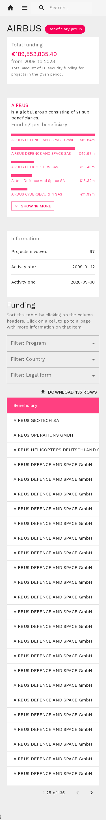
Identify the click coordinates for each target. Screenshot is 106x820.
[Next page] (92, 793)
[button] (10, 8)
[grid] (53, 599)
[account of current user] (25, 8)
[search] (61, 8)
